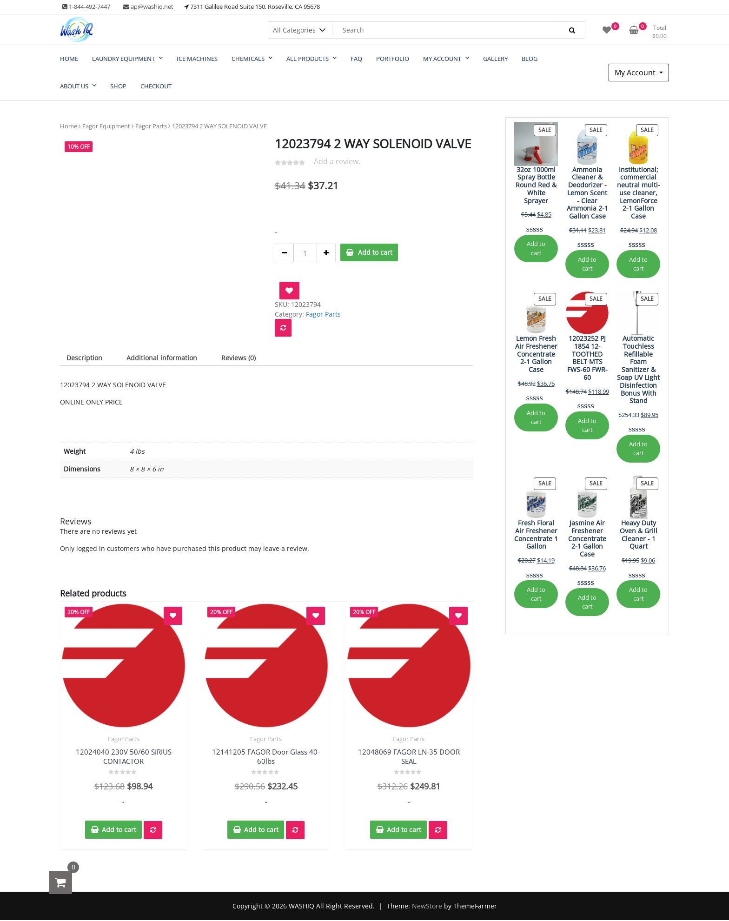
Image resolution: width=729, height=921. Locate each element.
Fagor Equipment (106, 126)
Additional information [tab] (161, 357)
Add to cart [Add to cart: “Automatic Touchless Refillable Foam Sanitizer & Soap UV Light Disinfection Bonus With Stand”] (638, 448)
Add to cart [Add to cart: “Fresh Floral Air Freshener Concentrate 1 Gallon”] (536, 594)
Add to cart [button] (119, 829)
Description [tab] (84, 357)
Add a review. (337, 161)
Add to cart (375, 252)
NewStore (427, 905)
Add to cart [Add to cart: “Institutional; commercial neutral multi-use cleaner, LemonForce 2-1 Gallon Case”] (638, 263)
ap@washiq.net (148, 6)
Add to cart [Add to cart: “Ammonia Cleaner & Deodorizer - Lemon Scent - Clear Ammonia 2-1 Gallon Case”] (587, 263)
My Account (636, 72)
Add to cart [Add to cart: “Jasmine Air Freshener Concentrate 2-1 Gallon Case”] (587, 601)
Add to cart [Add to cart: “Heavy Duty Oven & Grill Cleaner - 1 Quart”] (638, 594)
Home (68, 126)
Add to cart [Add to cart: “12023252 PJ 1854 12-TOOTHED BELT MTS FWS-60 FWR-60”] (587, 425)
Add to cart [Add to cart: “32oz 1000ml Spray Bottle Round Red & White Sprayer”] (536, 248)
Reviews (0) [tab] (238, 357)
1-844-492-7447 (86, 6)
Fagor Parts (151, 126)
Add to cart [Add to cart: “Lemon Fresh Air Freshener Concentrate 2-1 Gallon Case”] (536, 417)
